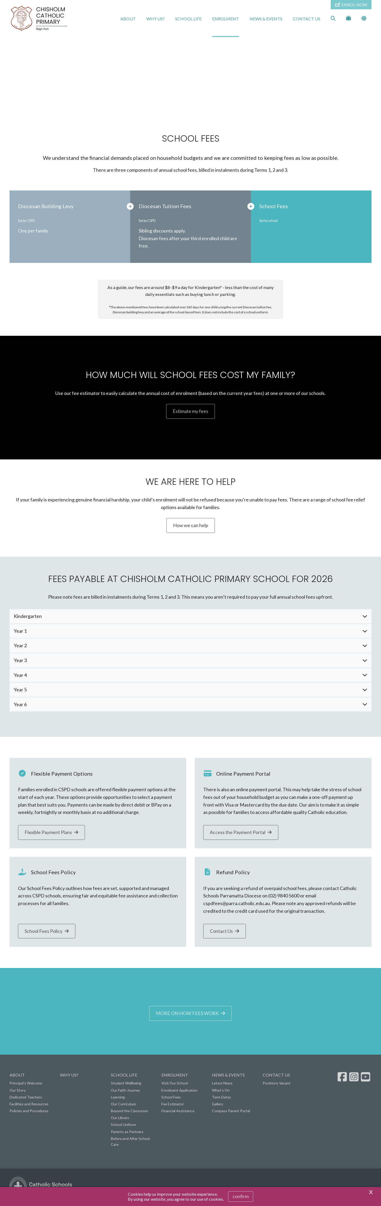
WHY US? (155, 18)
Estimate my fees (190, 412)
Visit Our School (174, 1084)
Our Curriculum (123, 1105)
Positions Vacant (277, 1084)
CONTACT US (306, 18)
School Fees (171, 1098)
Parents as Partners (127, 1132)
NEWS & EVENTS (266, 18)
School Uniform (123, 1126)
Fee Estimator (172, 1105)
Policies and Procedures (29, 1112)
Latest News (222, 1084)
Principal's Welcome (26, 1084)
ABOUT (128, 18)
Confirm (241, 1196)
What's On (221, 1091)
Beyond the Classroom (129, 1112)
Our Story (18, 1091)
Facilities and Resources (29, 1105)
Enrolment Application (179, 1091)
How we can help (190, 526)
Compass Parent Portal (231, 1112)
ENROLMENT (225, 18)
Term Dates (221, 1098)
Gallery (217, 1105)
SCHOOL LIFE (188, 18)
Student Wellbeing (126, 1084)
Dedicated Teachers (26, 1098)
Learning (118, 1098)
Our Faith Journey (125, 1091)
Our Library (120, 1119)
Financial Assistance (177, 1112)
